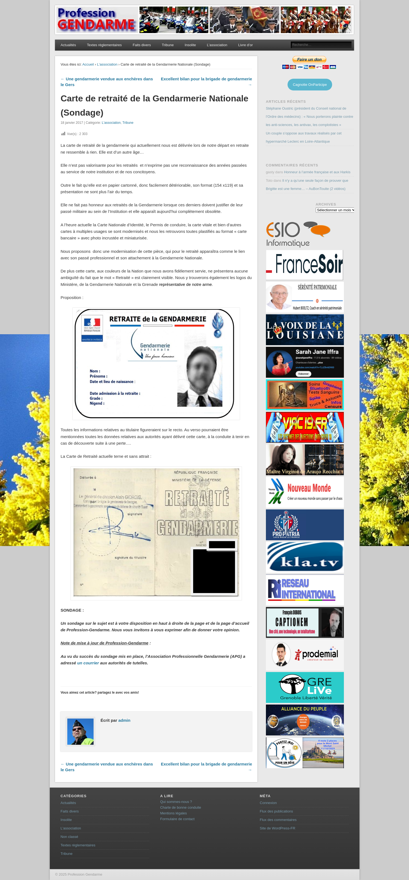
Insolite (190, 45)
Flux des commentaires (278, 820)
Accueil (88, 64)
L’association (217, 45)
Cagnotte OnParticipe (310, 85)
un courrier (88, 663)
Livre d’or (245, 45)
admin (124, 720)
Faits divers (142, 45)
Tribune (168, 45)
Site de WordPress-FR (277, 828)
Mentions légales (173, 813)
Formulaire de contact (177, 819)
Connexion (268, 803)
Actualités (68, 45)
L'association (107, 64)
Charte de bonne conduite (180, 807)
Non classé (69, 837)
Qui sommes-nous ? (176, 802)
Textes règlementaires (104, 45)
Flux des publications (276, 811)
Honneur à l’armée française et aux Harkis (317, 172)
